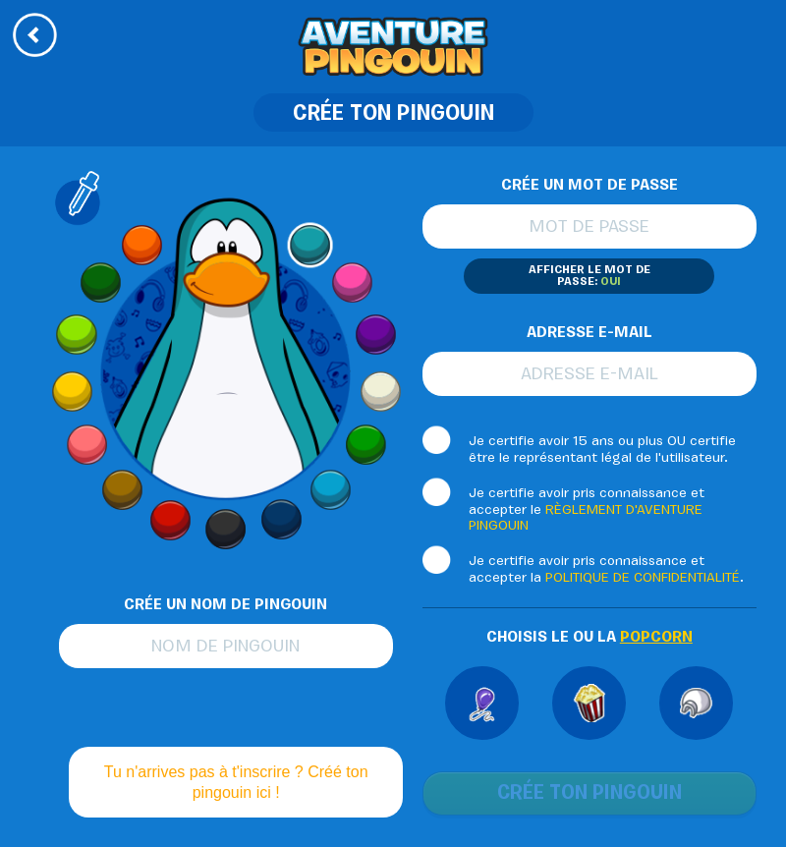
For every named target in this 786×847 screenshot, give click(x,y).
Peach (88, 446)
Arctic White (381, 391)
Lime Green (76, 335)
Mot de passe (589, 228)
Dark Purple (376, 335)
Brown (122, 490)
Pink (351, 283)
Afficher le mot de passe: (589, 276)
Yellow (71, 391)
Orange (141, 244)
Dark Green (101, 283)
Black (225, 530)
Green (364, 446)
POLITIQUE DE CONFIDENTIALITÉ (642, 578)
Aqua (311, 244)
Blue (281, 519)
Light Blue (330, 490)
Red (170, 519)
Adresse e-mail (589, 375)
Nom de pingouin (225, 647)
